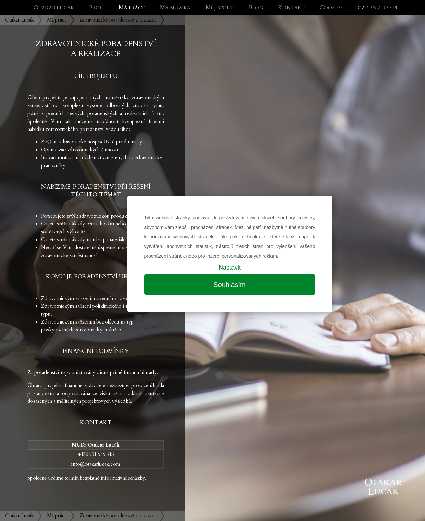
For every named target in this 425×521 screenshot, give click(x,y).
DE (384, 7)
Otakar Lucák (19, 20)
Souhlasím (229, 284)
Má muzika (175, 7)
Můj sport (219, 7)
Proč (96, 7)
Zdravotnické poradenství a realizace (118, 20)
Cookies (331, 7)
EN (373, 7)
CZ (361, 7)
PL (395, 7)
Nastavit (229, 267)
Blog (256, 7)
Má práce (57, 20)
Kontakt (291, 7)
